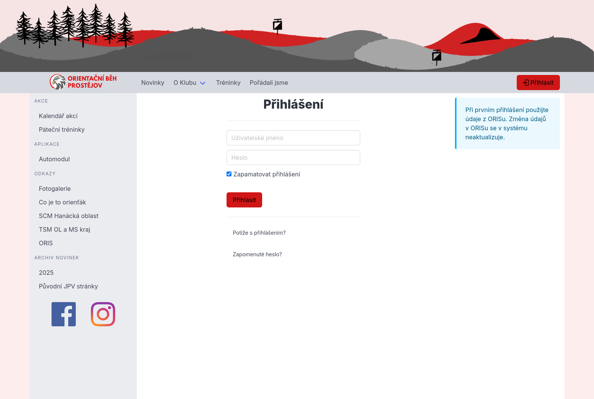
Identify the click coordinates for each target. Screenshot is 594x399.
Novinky (152, 82)
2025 (46, 272)
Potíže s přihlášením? (259, 232)
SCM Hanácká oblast (68, 216)
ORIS (46, 243)
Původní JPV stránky (68, 286)
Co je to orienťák (62, 202)
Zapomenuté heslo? (257, 254)
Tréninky (228, 82)
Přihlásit (538, 82)
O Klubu (185, 82)
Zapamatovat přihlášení (266, 174)
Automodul (54, 159)
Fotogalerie (54, 188)
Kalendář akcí (58, 116)
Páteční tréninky (61, 129)
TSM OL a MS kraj (64, 229)
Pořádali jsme (269, 82)
